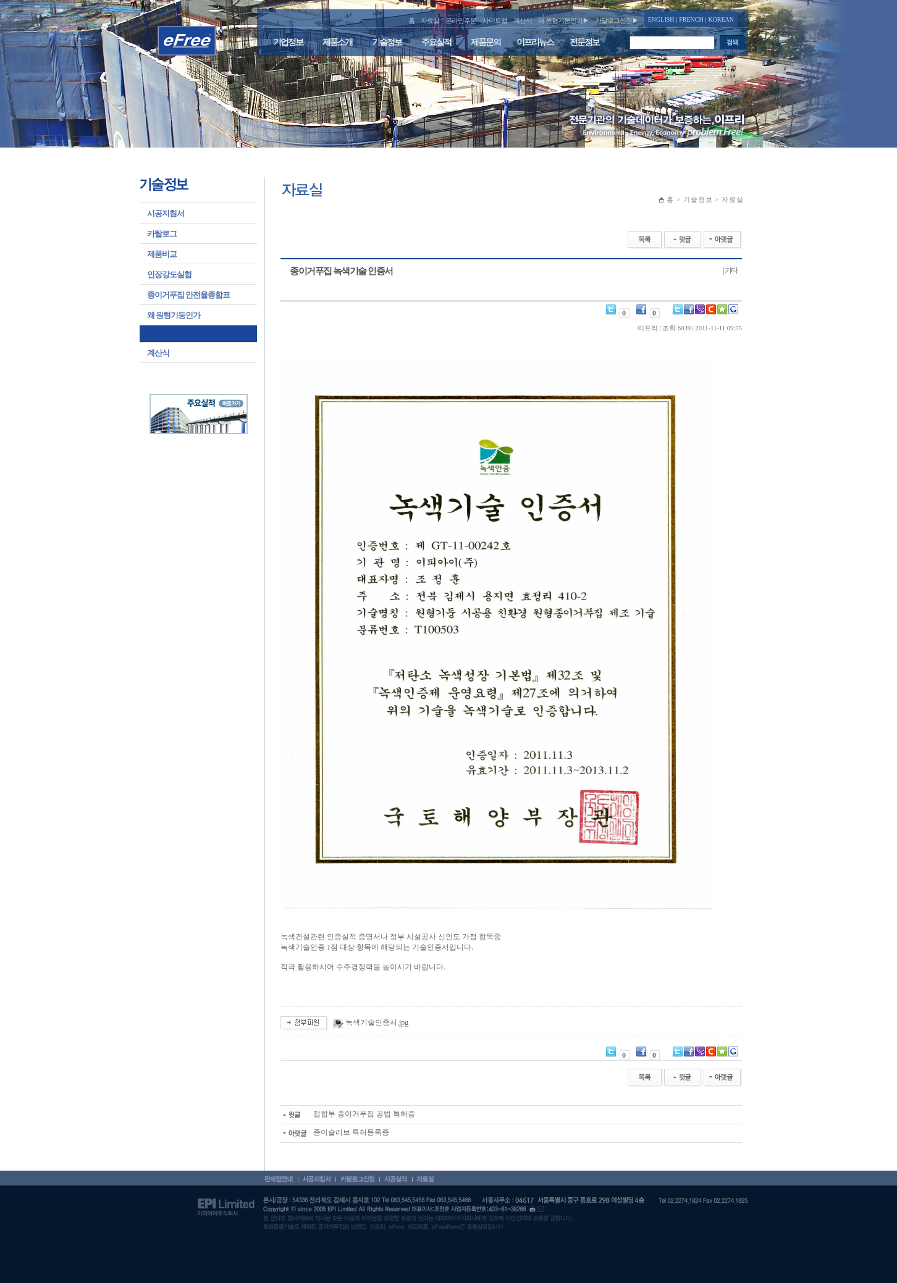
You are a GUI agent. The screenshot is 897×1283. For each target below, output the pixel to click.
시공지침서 (165, 213)
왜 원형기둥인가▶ (563, 20)
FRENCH (691, 19)
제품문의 (485, 42)
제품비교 (162, 254)
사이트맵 (494, 20)
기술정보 (387, 42)
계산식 (522, 20)
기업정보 (288, 42)
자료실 (430, 20)
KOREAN (721, 19)
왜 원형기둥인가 (173, 315)
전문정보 (584, 42)
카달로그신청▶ (616, 20)
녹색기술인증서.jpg (376, 1022)
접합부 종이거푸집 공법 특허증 (347, 1114)
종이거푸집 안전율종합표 (188, 294)
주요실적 (436, 42)
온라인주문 (460, 20)
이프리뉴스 (535, 42)
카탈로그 (162, 233)
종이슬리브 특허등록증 (334, 1132)
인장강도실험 (169, 274)
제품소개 (337, 42)
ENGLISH (661, 19)
